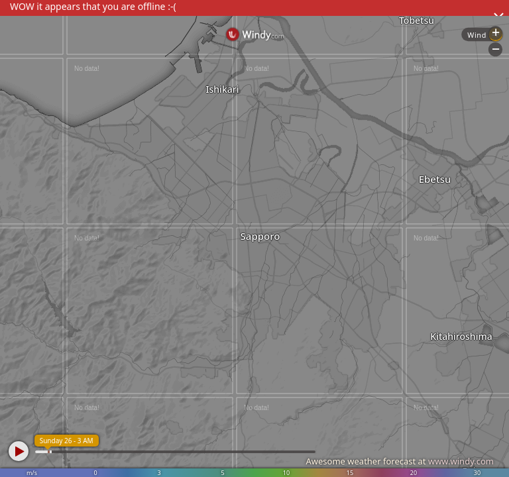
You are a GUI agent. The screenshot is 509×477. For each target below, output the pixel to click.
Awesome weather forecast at (400, 461)
